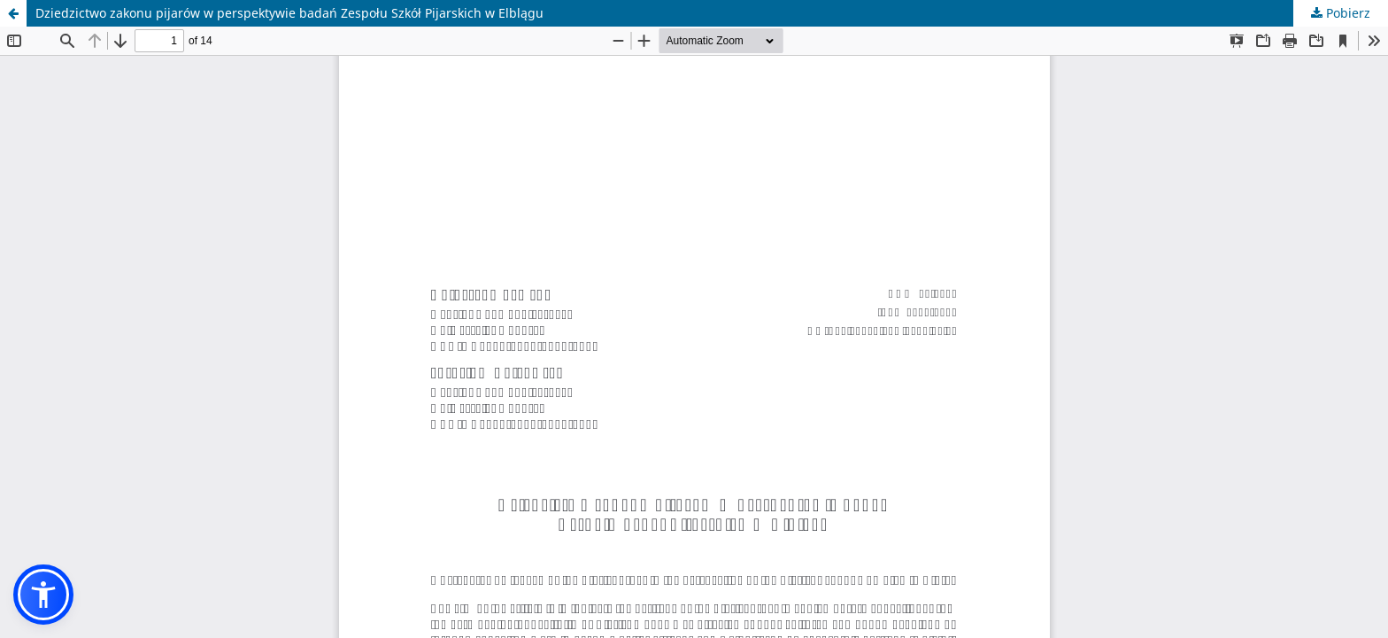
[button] (43, 594)
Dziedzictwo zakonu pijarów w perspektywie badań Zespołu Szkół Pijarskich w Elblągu (289, 12)
